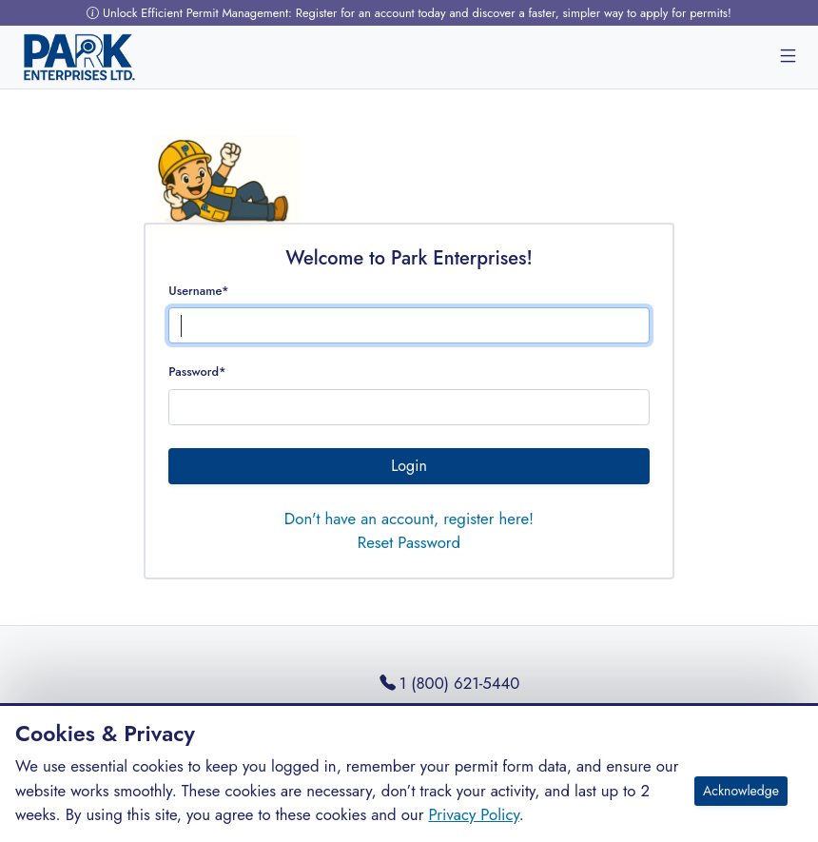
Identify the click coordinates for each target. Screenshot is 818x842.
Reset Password (409, 542)
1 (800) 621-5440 (450, 683)
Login (409, 466)
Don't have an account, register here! (409, 518)
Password (196, 371)
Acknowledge (741, 790)
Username (198, 291)
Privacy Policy (473, 814)
